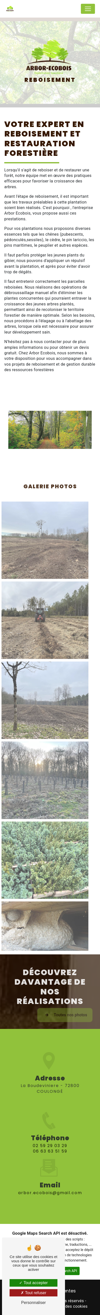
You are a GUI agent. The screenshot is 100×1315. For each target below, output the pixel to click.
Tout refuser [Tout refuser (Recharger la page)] (33, 1293)
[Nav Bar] (88, 9)
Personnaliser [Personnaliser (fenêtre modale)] (33, 1302)
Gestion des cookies (69, 1306)
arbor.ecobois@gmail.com (50, 1184)
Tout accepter (33, 1283)
